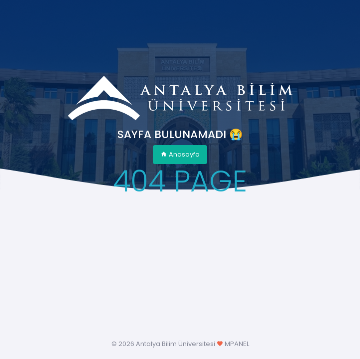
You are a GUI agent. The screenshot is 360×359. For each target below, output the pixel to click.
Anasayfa (180, 154)
